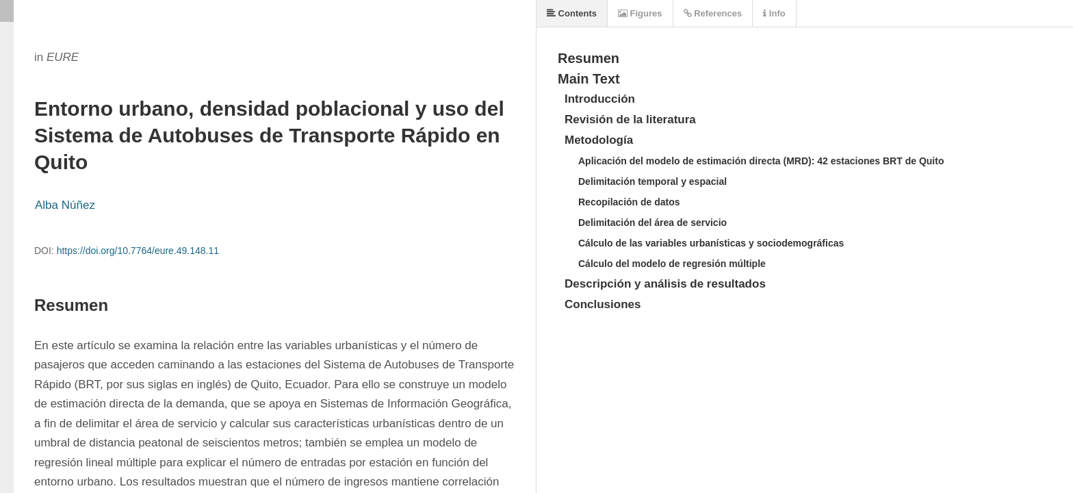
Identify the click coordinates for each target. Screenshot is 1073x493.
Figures (640, 13)
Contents (572, 13)
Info (774, 13)
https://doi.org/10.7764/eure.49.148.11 (138, 250)
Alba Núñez (65, 205)
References (713, 13)
